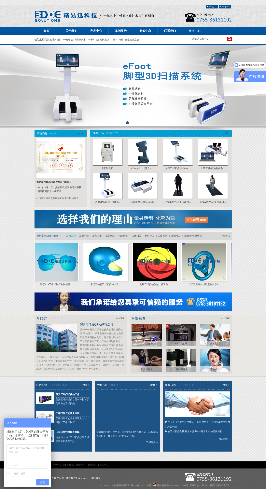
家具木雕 (97, 235)
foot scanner (82, 478)
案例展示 (69, 465)
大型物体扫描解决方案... (68, 432)
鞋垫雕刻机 (81, 39)
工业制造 (84, 235)
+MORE (81, 133)
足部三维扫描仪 (53, 39)
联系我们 (93, 465)
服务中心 (104, 465)
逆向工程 (71, 235)
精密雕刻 (123, 235)
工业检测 (162, 235)
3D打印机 (68, 39)
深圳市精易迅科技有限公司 (96, 324)
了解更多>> (152, 442)
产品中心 (57, 465)
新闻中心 (81, 465)
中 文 (211, 6)
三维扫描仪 (103, 39)
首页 (47, 31)
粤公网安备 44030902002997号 (172, 485)
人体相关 (136, 235)
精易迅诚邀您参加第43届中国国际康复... (59, 198)
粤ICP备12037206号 (141, 485)
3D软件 (92, 39)
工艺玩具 (110, 235)
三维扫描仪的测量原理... (68, 413)
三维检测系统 (132, 39)
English (225, 6)
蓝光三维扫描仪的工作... (68, 394)
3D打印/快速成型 (193, 235)
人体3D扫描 (117, 39)
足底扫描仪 (53, 478)
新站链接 (194, 485)
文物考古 (175, 235)
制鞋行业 (149, 235)
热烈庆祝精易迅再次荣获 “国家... (53, 182)
